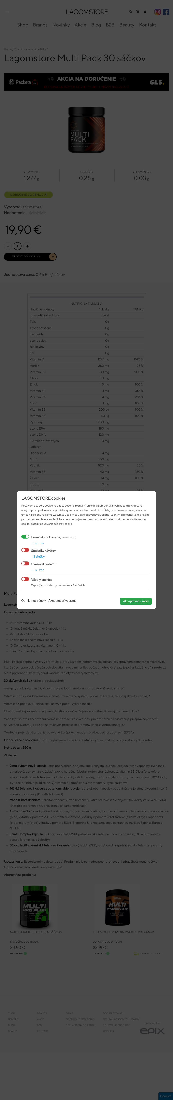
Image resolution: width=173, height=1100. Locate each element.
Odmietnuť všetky (33, 600)
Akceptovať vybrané (63, 600)
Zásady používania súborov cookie (52, 523)
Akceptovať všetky (136, 601)
